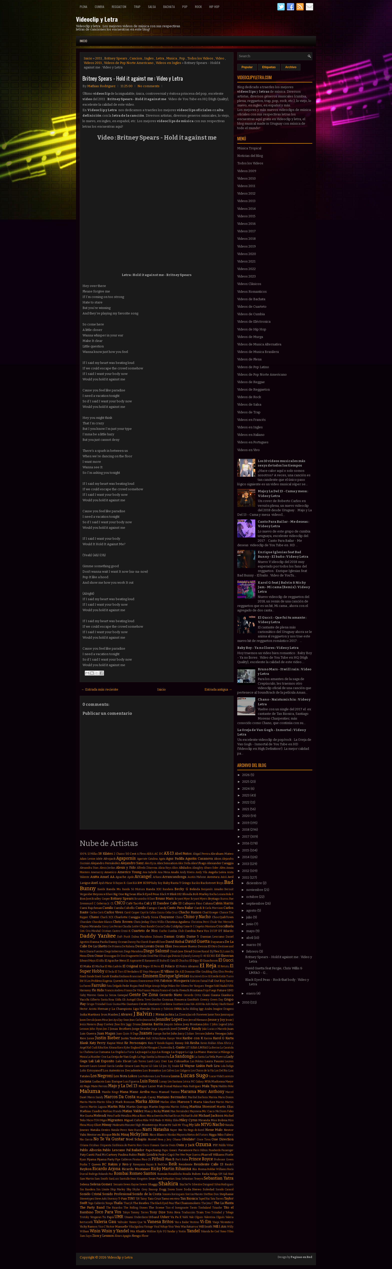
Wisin (95, 1231)
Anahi (175, 872)
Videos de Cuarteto (251, 306)
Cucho (163, 931)
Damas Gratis (174, 936)
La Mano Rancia (205, 1052)
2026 (246, 775)
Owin (172, 1145)
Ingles (149, 58)
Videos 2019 (246, 246)
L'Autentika (165, 1047)
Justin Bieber (107, 1037)
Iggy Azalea (205, 1009)
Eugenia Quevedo (113, 981)
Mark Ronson (124, 1102)
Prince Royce (201, 1159)
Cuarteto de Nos (145, 931)
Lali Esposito (104, 1061)
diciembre (254, 883)
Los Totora (162, 1076)
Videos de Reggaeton (253, 389)
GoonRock (193, 999)
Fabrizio (195, 981)
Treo (207, 1212)
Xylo (159, 1231)
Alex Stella (184, 863)
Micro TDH (93, 1120)
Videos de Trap (248, 412)
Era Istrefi (196, 976)
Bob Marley (201, 894)
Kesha (194, 1043)
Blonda (187, 894)
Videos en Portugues (252, 442)
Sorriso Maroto (194, 1194)
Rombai (121, 1173)
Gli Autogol (128, 999)
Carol (127, 912)
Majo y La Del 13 (122, 1085)
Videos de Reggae (251, 382)
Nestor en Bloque (99, 1134)
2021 (246, 809)
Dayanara (217, 942)
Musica (171, 58)
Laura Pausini (214, 1061)
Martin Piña (116, 1106)
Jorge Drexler (141, 1028)
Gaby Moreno (88, 995)
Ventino (194, 1222)
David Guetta (197, 941)
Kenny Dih (182, 1043)
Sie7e (187, 1184)
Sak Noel (228, 1174)
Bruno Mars (165, 898)
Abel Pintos (183, 853)
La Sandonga (182, 1056)
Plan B (170, 1159)
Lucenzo (228, 1076)
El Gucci (226, 960)
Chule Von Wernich (222, 922)
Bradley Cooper (101, 898)
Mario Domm (226, 1097)
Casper (135, 912)
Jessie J (230, 1019)
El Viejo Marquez (150, 971)
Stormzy (112, 1198)
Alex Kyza (150, 863)
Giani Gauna (211, 995)
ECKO (211, 956)
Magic (87, 1086)
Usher (165, 1217)
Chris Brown (122, 922)
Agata (162, 858)
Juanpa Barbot (161, 1033)
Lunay (163, 1081)
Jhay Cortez (105, 1024)
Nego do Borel (196, 1130)
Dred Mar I (154, 956)
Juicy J (182, 1033)
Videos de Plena (249, 359)
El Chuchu (182, 960)
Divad (188, 951)
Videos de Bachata (251, 299)
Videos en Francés (251, 420)
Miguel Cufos (133, 1120)
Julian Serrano (195, 1033)
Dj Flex (214, 951)
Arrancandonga (174, 877)
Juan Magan (106, 1033)
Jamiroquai (227, 1014)
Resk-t (229, 1164)
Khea (220, 1043)
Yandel (193, 1231)
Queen (96, 1164)
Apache (121, 877)
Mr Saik (172, 1125)
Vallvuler (123, 1222)
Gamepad (122, 995)
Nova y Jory (165, 1139)
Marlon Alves (168, 1102)
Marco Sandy (96, 1097)
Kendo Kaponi (165, 1043)
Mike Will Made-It (153, 1120)
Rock (198, 6)
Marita (84, 1102)
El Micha (98, 966)
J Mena (158, 1014)
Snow (179, 1189)
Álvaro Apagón (122, 1236)
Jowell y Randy (189, 1028)
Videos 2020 (246, 254)
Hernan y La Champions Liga (118, 1009)
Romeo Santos (143, 1173)
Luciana (85, 1081)
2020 (246, 816)
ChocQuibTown (223, 917)
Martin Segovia (159, 1106)
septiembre (255, 903)
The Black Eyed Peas (162, 1203)
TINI (131, 1198)
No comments (149, 86)
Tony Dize (157, 1212)
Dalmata (158, 936)
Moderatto (118, 1125)
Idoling (194, 1009)
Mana (124, 1092)
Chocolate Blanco (102, 922)
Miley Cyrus (188, 1120)
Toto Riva (173, 1212)
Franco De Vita (133, 990)
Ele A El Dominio (185, 971)
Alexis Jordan (107, 867)
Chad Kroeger (210, 912)
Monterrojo (150, 1125)
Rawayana (139, 1164)
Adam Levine (87, 858)
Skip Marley (117, 1189)
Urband (154, 1217)
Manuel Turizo (169, 1092)
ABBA (150, 853)
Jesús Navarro (88, 1024)
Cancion (136, 58)
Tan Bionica (189, 1198)
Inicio (83, 41)
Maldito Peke (226, 1086)
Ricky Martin (162, 1168)
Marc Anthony (211, 1091)
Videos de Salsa (249, 404)
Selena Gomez (101, 1184)
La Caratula (227, 1047)
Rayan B (151, 1164)
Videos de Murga (250, 337)
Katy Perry (98, 1043)
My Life (194, 1125)
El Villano (167, 971)
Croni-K (125, 931)
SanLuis (114, 1178)
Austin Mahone (197, 877)
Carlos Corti (97, 912)
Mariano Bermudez (172, 1097)
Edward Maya (88, 960)
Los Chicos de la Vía (202, 1070)
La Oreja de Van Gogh (121, 1056)
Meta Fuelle (113, 1115)
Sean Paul (155, 1178)
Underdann (141, 1217)
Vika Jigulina (136, 1226)
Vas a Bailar (182, 1222)
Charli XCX (106, 917)
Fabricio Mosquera (174, 981)
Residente (185, 1164)
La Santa (199, 1056)
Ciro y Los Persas (112, 926)
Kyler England (132, 1047)
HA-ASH (195, 1004)
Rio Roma (199, 1169)
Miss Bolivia (219, 1120)
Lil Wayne (187, 1066)
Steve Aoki (100, 1198)
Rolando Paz (105, 1174)
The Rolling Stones (136, 1207)
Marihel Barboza (198, 1097)
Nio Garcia (86, 1139)
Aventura (213, 877)
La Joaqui (141, 1052)
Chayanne (166, 917)
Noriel (152, 1139)
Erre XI (206, 976)
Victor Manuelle (117, 1226)
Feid (141, 986)
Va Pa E (175, 1217)
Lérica (186, 1081)
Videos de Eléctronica (253, 321)
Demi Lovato (144, 946)
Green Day (216, 999)
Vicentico (227, 1222)
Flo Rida (98, 990)
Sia (182, 1184)
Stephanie (227, 1194)
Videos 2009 (246, 171)
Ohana (176, 1139)
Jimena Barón (152, 1024)
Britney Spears (115, 58)
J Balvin (143, 1014)
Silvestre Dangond (203, 1184)
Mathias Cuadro (91, 1111)
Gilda (118, 999)
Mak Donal (164, 1086)
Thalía (118, 1203)
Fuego (212, 990)
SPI (220, 1174)
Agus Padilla (175, 858)
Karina (208, 1038)
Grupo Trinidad (95, 1004)
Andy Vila (202, 872)
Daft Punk (123, 936)
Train (200, 1212)
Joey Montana (192, 1024)
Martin (220, 1102)
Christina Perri (200, 922)
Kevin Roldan (208, 1043)
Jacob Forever (197, 1014)
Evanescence (146, 981)
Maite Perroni (99, 1086)
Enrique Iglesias (174, 976)
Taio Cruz (154, 1198)
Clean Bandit (146, 926)
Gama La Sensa (106, 995)
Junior (90, 1038)
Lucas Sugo (194, 1075)
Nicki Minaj (120, 1134)
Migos (103, 1120)
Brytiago (214, 898)
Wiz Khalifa (138, 1231)
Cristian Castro (111, 931)
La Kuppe (177, 1052)
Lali (91, 1061)
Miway (107, 1125)
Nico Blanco (158, 1134)
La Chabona (87, 1052)
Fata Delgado (114, 986)
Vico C (102, 1226)
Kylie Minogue (149, 1047)
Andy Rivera (187, 872)
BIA (135, 883)
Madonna (218, 1081)
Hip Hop (214, 6)
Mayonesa (196, 1111)
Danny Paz (134, 942)
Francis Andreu (114, 990)
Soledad (208, 1189)
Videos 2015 (246, 216)
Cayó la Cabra (148, 912)
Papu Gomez (169, 1150)
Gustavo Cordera (160, 1004)
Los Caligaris (182, 1070)
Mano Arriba (139, 1092)
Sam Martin (87, 1178)
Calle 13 (176, 903)
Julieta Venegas (216, 1033)
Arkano (157, 877)
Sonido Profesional (117, 1194)
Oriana (84, 1145)
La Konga (163, 1052)
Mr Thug (183, 1125)
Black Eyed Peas (148, 894)
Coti (82, 931)
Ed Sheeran (225, 956)
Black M (164, 894)
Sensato (118, 1184)
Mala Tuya (210, 1086)
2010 (246, 1002)
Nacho (218, 1124)
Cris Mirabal (93, 931)
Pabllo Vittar (226, 1145)
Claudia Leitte (130, 926)
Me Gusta (86, 1115)
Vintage (148, 1226)
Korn (120, 1047)
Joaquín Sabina (173, 1024)
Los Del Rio (221, 1070)
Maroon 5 (184, 1102)
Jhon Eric (120, 1024)
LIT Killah (191, 1047)
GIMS (230, 990)
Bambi (101, 889)
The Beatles (141, 1203)
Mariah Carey (146, 1097)
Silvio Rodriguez (224, 1184)
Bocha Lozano (218, 894)
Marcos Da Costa (120, 1096)
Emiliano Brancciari (130, 976)
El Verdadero (131, 971)
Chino (178, 917)
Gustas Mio (119, 1004)
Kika (100, 1047)
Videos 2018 (246, 239)
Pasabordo (215, 1150)
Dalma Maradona (142, 936)
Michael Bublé (189, 1115)
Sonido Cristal (90, 1194)
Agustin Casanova (199, 858)
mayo (251, 931)
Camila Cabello (124, 908)
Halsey (215, 1004)
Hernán (145, 1009)
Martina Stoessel (202, 1106)
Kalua (163, 1038)
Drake (143, 956)
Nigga (212, 1134)
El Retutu (223, 966)
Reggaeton (119, 6)
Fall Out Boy (216, 981)
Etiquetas (269, 67)
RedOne (163, 1164)
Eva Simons (131, 981)
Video (220, 58)
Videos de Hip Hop (251, 329)
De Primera (115, 946)
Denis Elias (163, 946)
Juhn (174, 1033)
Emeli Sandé (102, 976)
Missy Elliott (94, 1125)
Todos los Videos (200, 58)
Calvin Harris (223, 903)
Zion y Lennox (103, 1236)
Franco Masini (150, 990)
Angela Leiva (217, 872)
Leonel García (106, 1066)
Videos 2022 (246, 269)
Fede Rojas (130, 986)
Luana (175, 1076)
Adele (99, 858)
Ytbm (230, 1231)
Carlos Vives (114, 912)
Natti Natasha (155, 1129)
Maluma (90, 1091)
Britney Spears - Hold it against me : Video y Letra (132, 78)
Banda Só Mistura (133, 889)
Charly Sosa (149, 917)
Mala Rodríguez (192, 1086)
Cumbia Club (176, 931)
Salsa (152, 6)
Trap (137, 6)
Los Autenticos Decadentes (122, 1070)
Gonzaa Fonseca (174, 999)
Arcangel (143, 876)
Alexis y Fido (126, 867)
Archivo (290, 67)
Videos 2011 (93, 63)
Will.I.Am (219, 1226)
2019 (246, 823)
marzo (251, 945)
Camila (107, 908)
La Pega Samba (145, 1056)
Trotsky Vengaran (91, 1217)
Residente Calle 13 (208, 1164)
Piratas (136, 1159)
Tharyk (128, 1203)
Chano (94, 917)
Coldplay (176, 926)
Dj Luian (225, 951)
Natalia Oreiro (100, 1130)
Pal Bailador (135, 1150)
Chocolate (85, 922)
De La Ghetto (98, 946)
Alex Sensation (167, 863)
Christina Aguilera (177, 922)
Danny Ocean (117, 942)
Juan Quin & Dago (127, 1033)
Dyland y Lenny (190, 956)
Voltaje (164, 1226)
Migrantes (115, 1120)
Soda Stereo (193, 1189)
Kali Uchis (152, 1038)
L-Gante (179, 1047)
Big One (118, 894)
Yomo (223, 1231)
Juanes (146, 1033)
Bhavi (109, 894)
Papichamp (153, 1150)
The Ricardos (114, 1207)
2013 (246, 864)
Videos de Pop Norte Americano (129, 63)
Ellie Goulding (204, 971)
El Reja (208, 966)
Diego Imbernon (114, 951)
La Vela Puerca (215, 1056)
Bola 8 (230, 894)
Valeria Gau (105, 1221)
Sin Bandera (87, 1189)
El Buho (161, 960)
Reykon (86, 1169)
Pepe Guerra (193, 1154)
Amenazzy (97, 872)
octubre (252, 897)
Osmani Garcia (159, 1145)
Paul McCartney (106, 1154)
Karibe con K (192, 1038)
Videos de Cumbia (251, 314)
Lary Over (160, 1061)
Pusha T (85, 1164)
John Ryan (96, 1028)
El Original (130, 966)
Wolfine (151, 1231)
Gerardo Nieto (171, 995)
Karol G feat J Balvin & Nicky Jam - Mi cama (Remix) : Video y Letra (284, 587)
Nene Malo (214, 1130)
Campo (152, 908)
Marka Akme (148, 1101)
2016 (246, 843)
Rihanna (183, 1168)
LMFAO (203, 1047)
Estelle (215, 976)
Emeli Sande (87, 976)
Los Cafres (168, 1070)
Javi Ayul (114, 1019)
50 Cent (131, 853)
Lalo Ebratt (124, 1061)
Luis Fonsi (149, 1081)
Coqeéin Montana (205, 926)
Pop (185, 6)
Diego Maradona (133, 951)
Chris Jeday (141, 922)
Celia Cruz (171, 912)
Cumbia (99, 6)
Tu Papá (108, 1217)
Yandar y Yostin (176, 1231)
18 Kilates (105, 853)
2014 (246, 857)
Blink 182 (176, 894)
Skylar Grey (140, 1189)
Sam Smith (101, 1178)
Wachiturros (189, 1226)
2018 (246, 829)
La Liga (189, 1052)
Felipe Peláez (168, 986)
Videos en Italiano (250, 435)
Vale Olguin (196, 1217)
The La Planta (224, 1203)
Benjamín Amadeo (212, 889)
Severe (143, 1184)
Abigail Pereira (201, 853)
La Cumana (102, 1052)
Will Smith (205, 1226)
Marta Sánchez (204, 1102)
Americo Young (130, 872)
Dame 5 (192, 936)
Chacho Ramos (190, 912)
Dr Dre (121, 956)
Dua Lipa (165, 956)
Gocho (156, 999)
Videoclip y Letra (97, 18)
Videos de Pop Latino (253, 367)
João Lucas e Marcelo (214, 1028)
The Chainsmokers (187, 1203)
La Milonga (224, 1052)
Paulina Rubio (127, 1154)
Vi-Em (205, 1221)
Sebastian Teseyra (192, 1178)
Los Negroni (101, 1075)
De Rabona (128, 946)
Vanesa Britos (160, 1221)
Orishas (94, 1145)
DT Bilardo (226, 931)
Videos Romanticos (252, 291)
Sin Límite (102, 1189)
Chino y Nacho (197, 916)
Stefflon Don (211, 1194)
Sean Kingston (139, 1178)
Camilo (141, 908)
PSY (215, 1145)
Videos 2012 (246, 193)
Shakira (168, 1184)
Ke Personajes (135, 1043)
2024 (246, 788)
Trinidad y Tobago (222, 1212)
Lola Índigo (227, 1066)
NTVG (206, 1124)
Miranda (204, 1120)
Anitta (94, 877)
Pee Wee (180, 1154)
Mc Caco (208, 1111)
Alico (175, 867)
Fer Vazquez (197, 986)
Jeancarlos (149, 1019)
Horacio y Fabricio (162, 1009)
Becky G (181, 889)
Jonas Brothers (120, 1028)
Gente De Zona (143, 994)
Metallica (126, 1115)
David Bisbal (175, 942)
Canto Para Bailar (180, 908)
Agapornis (126, 858)
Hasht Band (227, 1004)
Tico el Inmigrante (177, 1207)
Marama (188, 1091)
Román (162, 1174)
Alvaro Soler (211, 867)
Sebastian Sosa (172, 1178)
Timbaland (204, 1207)
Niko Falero (225, 1134)
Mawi (166, 1111)
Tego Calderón (96, 1203)
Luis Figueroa (131, 1081)
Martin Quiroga (137, 1106)
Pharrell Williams (212, 1154)
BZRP (147, 883)
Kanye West (174, 1038)
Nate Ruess (135, 1130)
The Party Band (92, 1207)
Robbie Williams (216, 1169)
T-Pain (122, 1198)
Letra (160, 58)
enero (251, 993)
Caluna (208, 903)
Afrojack (110, 858)
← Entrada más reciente (99, 689)
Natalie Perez (119, 1130)
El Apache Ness (115, 960)
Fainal (204, 981)
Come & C (188, 926)
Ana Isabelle (149, 872)
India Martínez (90, 1014)
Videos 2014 (246, 209)
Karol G (218, 1038)
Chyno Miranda (90, 926)
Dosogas (110, 956)
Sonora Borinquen (173, 1194)
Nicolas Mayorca (177, 1134)
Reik (173, 1164)
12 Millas (93, 853)
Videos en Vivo (248, 450)
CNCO (119, 903)
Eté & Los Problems (91, 981)
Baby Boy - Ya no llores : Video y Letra (267, 648)
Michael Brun (172, 1115)
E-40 (203, 956)
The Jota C (207, 1203)
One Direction (223, 1139)
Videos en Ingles (168, 63)
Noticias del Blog (250, 156)
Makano (177, 1086)
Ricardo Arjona (106, 1168)
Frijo (206, 990)
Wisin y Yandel (115, 1231)
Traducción (188, 1212)
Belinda (195, 889)
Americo (110, 872)
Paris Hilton (200, 1150)
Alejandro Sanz (132, 863)
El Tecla (109, 971)
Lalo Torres (139, 1061)
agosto (251, 910)
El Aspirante (134, 960)
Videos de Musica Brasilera (258, 352)
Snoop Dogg (157, 1189)
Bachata (169, 6)
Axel (94, 883)
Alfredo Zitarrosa (147, 867)
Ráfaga (214, 1174)
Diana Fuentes (95, 951)
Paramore (185, 1150)
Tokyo (126, 1212)
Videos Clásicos (249, 284)
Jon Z (106, 1028)
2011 (98, 58)
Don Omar (95, 956)
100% (83, 853)
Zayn (89, 1236)
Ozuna (204, 1144)
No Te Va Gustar (109, 1139)
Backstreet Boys (211, 883)
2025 (246, 781)
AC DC (158, 853)
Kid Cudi (92, 1047)
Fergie (209, 986)
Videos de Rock (249, 397)
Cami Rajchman (91, 908)
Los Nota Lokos (125, 1076)
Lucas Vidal (216, 1076)
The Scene (156, 1207)
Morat (163, 1125)
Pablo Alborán (91, 1150)
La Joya (152, 1052)
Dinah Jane (177, 951)
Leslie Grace (124, 1066)
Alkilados (185, 867)
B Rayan (118, 883)
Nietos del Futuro (197, 1134)
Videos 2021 (246, 261)
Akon (217, 858)
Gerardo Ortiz (192, 995)
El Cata (171, 960)
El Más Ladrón (113, 966)
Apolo (130, 877)
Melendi (100, 1115)
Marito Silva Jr (105, 1102)
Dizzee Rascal (201, 951)
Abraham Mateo (222, 853)
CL (112, 903)
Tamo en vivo (171, 1198)
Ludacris (98, 1081)
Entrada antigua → (218, 689)
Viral (157, 1226)
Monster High (133, 1125)
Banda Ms (113, 889)
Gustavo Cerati (136, 1004)
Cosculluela (225, 926)
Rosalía (187, 1174)
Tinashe (217, 1207)
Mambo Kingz (110, 1092)
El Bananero (149, 960)
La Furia (129, 1052)
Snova (171, 1189)
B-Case (128, 883)
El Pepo (144, 966)
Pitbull (158, 1159)
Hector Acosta (88, 1009)
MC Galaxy (197, 1081)
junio (250, 924)
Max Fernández (179, 1111)
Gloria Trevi (143, 999)
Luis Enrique (113, 1081)
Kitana (113, 1047)
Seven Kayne (131, 1184)
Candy (162, 908)
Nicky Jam (139, 1134)
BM (140, 883)
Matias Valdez (133, 1111)
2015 (246, 850)
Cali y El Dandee (156, 903)
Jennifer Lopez (169, 1019)
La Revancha (162, 1056)
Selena (84, 1184)
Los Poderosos (146, 1076)
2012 (246, 871)
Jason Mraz (101, 1019)
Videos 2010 (246, 178)
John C (207, 1024)
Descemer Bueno (185, 946)
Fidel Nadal (220, 986)
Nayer (173, 1130)
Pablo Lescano (113, 1150)
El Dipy (194, 960)
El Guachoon (209, 960)
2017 (246, 836)
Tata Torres (217, 1198)
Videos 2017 (246, 231)
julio (249, 917)
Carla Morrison (214, 908)
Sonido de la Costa (146, 1194)
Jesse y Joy (216, 1019)
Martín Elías (225, 1106)
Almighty (197, 867)
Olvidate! (189, 1139)
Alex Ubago (198, 863)
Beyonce (99, 894)
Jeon (185, 1019)
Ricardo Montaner (136, 1169)
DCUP (213, 931)
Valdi (185, 1217)
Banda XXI (154, 889)
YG (164, 1231)
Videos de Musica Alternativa (259, 344)
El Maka (85, 966)
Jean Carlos (136, 1019)
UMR (118, 1216)
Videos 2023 (246, 276)
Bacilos (196, 883)
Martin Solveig (179, 1106)
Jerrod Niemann (198, 1019)
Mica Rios (139, 1115)
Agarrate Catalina (147, 858)
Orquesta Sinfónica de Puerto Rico (121, 1145)
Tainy (143, 1198)
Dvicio (176, 956)
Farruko (99, 985)
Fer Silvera (182, 986)
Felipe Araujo (152, 986)
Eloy (215, 971)
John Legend (219, 1024)
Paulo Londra (147, 1154)
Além (223, 867)
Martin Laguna (98, 1106)
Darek (144, 942)
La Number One (97, 1056)
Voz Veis (174, 1226)
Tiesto (193, 1207)
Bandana (168, 889)
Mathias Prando (112, 1111)
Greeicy (204, 999)
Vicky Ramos (89, 1226)
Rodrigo (93, 1174)
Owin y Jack (185, 1145)
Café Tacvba (134, 903)
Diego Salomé (156, 951)
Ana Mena (164, 872)
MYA (207, 1081)
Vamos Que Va (137, 1222)
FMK (157, 981)
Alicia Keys (164, 867)
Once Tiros (203, 1139)
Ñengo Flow (140, 1236)
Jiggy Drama (133, 1024)
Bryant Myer (182, 898)
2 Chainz (119, 853)
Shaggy (153, 1184)
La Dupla (117, 1052)
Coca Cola (162, 926)
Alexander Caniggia (220, 863)
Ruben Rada (200, 1174)
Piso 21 (146, 1159)
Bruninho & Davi (144, 898)
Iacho (186, 1009)
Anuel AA (107, 877)
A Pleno (141, 853)
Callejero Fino (192, 903)
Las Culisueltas (178, 1061)
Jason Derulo (87, 1019)
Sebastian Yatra (219, 1178)
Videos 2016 (246, 224)
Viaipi (215, 1222)
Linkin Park (204, 1066)
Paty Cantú (87, 1154)
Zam (82, 1236)
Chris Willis (157, 922)
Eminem (150, 976)
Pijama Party (105, 1159)
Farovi (87, 986)
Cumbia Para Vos (197, 931)
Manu (154, 1092)
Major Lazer (147, 1086)
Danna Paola (99, 942)
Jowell (174, 1028)
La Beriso (214, 1047)
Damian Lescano (212, 936)
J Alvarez (125, 1014)
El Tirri (119, 971)
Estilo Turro (226, 976)
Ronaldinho (175, 1174)
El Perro (155, 966)
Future (221, 990)
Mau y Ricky (152, 1111)
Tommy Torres (139, 1212)
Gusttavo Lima (181, 1004)
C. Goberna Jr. (102, 903)
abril (250, 938)
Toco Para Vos (108, 1212)
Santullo (125, 1178)
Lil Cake (153, 1066)
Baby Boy (156, 883)
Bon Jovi (85, 898)
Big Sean (130, 894)
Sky (128, 1189)
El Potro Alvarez (187, 966)
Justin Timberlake (133, 1038)
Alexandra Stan (89, 867)
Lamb (150, 1061)
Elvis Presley (226, 971)
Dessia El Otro (208, 946)
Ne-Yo (182, 1130)
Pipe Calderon (123, 1159)
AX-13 (169, 853)
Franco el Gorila (169, 990)
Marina (213, 1097)
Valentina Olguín (214, 1217)
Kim (106, 1047)
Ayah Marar (105, 883)
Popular (247, 67)
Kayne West (115, 1043)
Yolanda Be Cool (210, 1231)
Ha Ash (206, 1004)
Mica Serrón (155, 1115)
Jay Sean (124, 1019)
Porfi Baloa (182, 1159)
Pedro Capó (166, 1154)
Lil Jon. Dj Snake (169, 1066)
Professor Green (224, 1159)
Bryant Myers (199, 898)
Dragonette (132, 956)
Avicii (223, 877)
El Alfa (100, 960)
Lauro (93, 1066)
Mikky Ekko (172, 1120)
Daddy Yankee (98, 936)
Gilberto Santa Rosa (102, 999)
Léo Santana (175, 1081)
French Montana (191, 990)
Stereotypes (87, 1198)
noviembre (255, 890)
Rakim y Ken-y (120, 1164)
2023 (246, 795)
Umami (128, 1217)
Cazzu (160, 912)
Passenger (228, 1150)
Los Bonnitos (151, 1070)
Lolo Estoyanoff (91, 1070)
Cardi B (199, 908)
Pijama (91, 1159)
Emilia (114, 976)
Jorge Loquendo (161, 1028)
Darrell (154, 942)
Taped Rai (204, 1198)
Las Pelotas (197, 1061)
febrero (252, 951)
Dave (162, 942)
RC (104, 1164)
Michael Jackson (210, 1115)
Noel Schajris (136, 1139)
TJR (138, 1198)
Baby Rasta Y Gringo (177, 883)
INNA (178, 1009)
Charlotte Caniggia (127, 917)
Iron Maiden (109, 1014)
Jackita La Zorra (176, 1014)
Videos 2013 (246, 201)
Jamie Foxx (214, 1014)
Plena (83, 6)
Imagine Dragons (223, 1009)
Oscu (145, 1145)
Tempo (109, 1203)
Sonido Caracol (225, 1189)
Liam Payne (141, 1066)
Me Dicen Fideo (225, 1111)
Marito (92, 1102)
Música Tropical (249, 148)
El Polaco (168, 966)
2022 (246, 802)
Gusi (109, 1004)
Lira (217, 1066)
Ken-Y (152, 1043)
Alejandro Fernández (105, 863)
